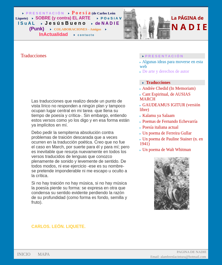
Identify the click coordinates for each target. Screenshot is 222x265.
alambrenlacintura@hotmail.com (183, 257)
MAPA (44, 254)
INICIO (24, 254)
